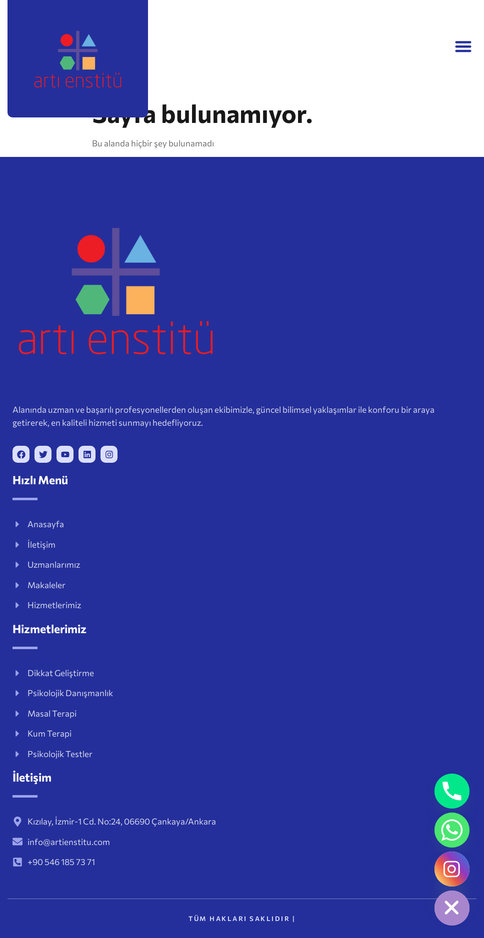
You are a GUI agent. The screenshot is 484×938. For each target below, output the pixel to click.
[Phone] (452, 791)
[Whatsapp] (452, 830)
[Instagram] (452, 869)
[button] (463, 46)
